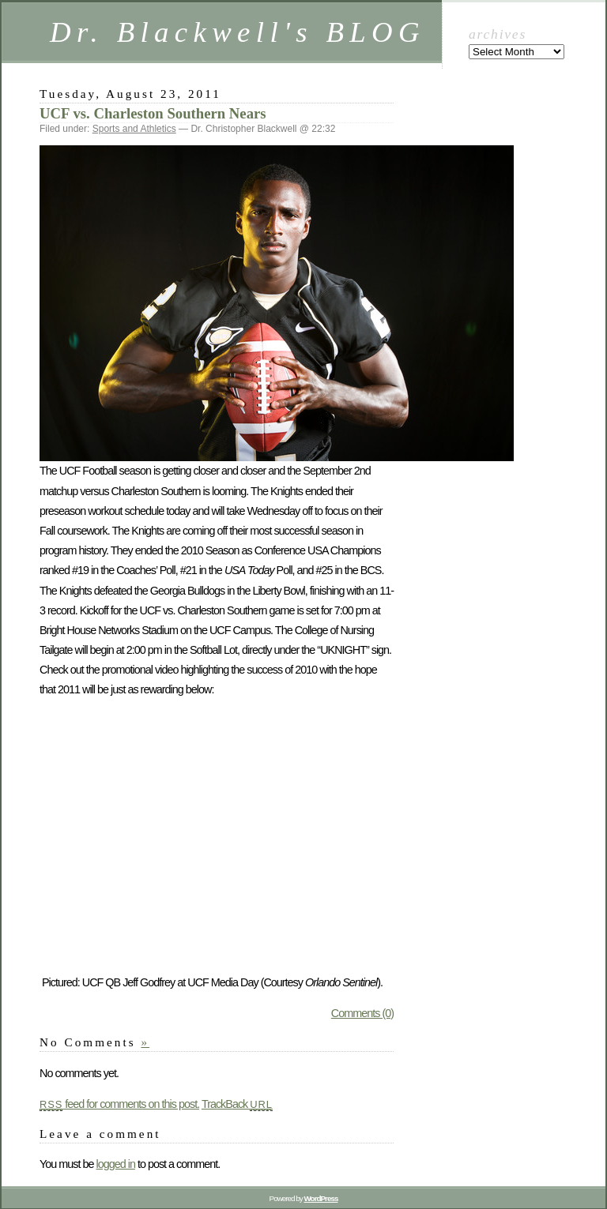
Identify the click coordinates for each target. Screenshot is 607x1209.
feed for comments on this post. (119, 1104)
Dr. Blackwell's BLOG (237, 32)
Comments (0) (362, 1013)
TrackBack (237, 1104)
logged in (115, 1164)
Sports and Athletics (134, 128)
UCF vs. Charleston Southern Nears (153, 113)
